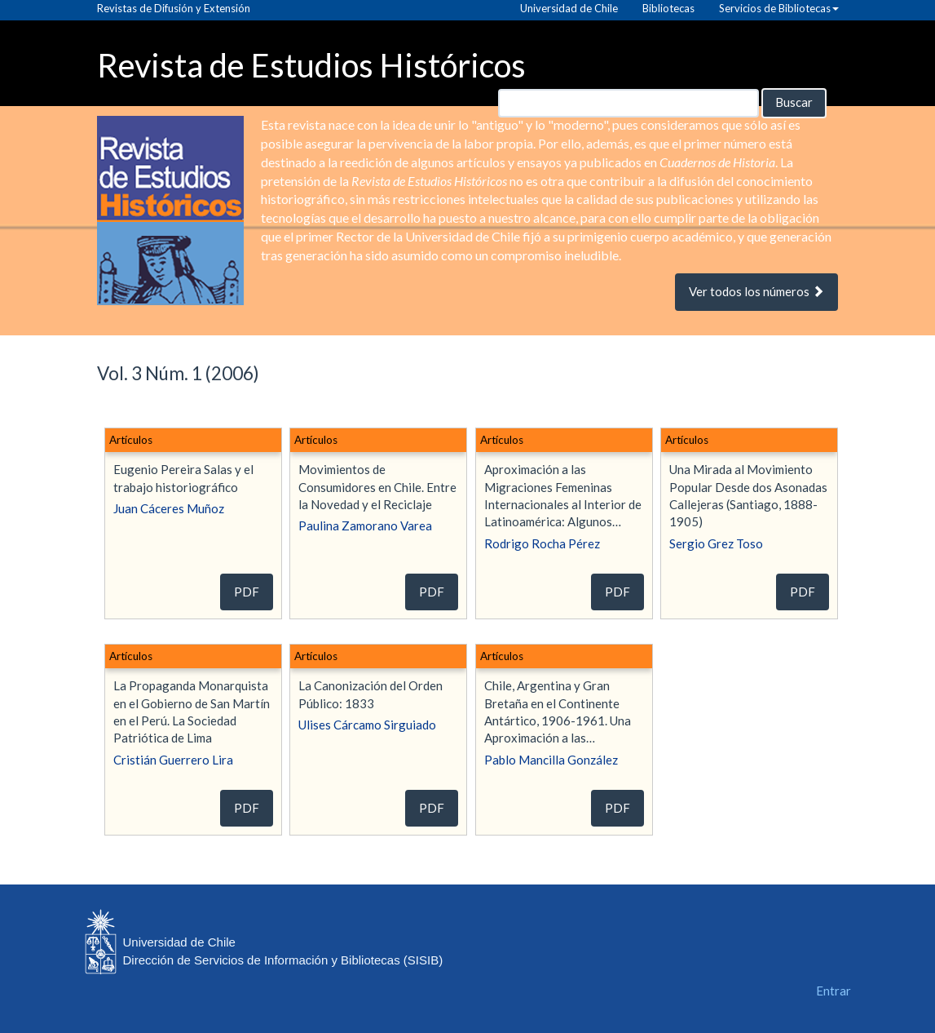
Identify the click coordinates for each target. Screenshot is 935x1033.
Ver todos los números (756, 291)
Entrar (833, 990)
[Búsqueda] (628, 103)
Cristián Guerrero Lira (173, 759)
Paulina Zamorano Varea (365, 525)
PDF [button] (246, 591)
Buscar (794, 102)
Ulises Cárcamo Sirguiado (367, 724)
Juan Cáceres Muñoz (168, 508)
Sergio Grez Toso (716, 543)
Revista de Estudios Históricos (311, 64)
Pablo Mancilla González (551, 759)
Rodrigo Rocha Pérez (542, 543)
